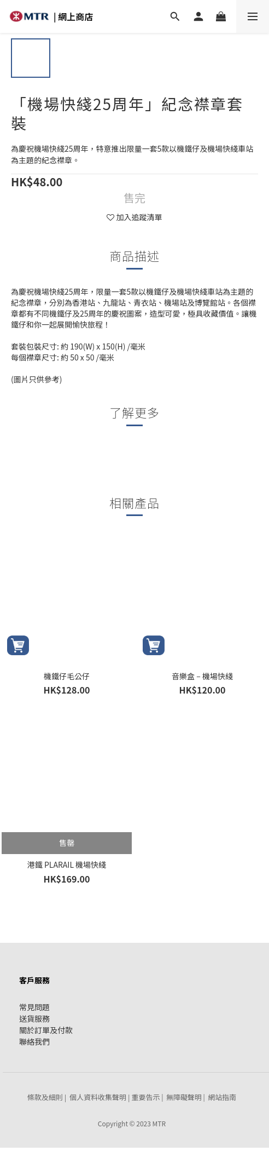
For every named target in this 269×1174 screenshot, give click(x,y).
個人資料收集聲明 (97, 1097)
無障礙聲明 (184, 1097)
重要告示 (145, 1097)
